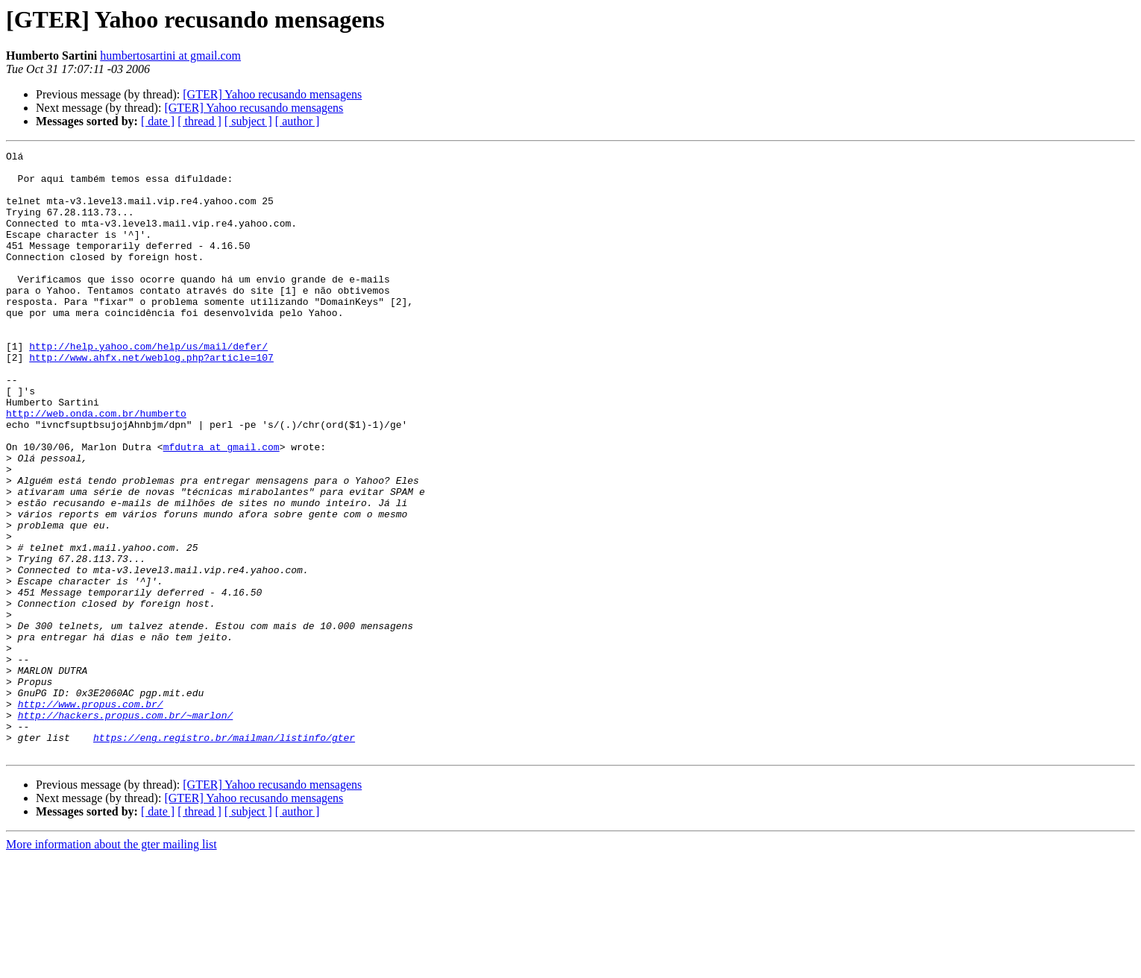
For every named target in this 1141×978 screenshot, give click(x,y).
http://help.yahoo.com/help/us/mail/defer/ (148, 386)
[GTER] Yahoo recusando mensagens (272, 94)
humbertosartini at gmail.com (170, 55)
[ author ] (297, 121)
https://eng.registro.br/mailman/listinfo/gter (224, 855)
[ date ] (158, 121)
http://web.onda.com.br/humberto (96, 466)
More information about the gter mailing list (111, 965)
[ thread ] (199, 121)
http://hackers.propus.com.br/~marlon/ (125, 829)
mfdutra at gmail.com (221, 507)
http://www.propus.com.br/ (90, 815)
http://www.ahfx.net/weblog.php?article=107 (151, 399)
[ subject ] (248, 121)
